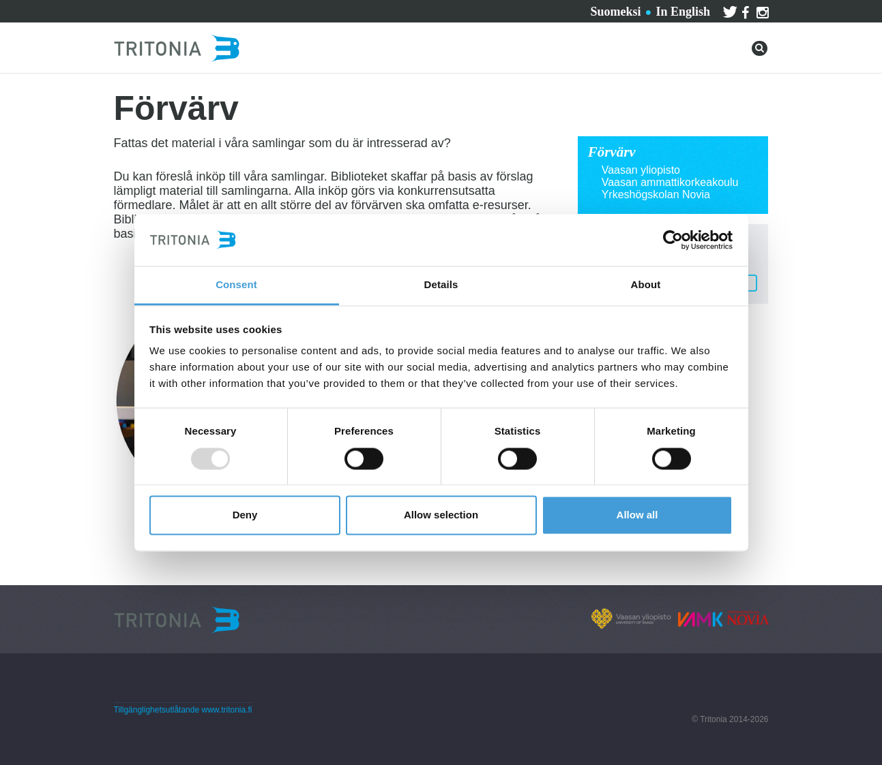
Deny (245, 515)
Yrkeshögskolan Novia (656, 194)
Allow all (637, 515)
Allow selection (441, 515)
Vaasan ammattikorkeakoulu (670, 182)
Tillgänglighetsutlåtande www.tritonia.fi (183, 710)
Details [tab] (441, 285)
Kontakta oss (264, 9)
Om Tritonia (345, 9)
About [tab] (646, 285)
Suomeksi (615, 11)
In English (683, 11)
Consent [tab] (236, 285)
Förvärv (612, 152)
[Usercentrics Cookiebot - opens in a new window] (673, 240)
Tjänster (188, 9)
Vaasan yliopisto (641, 170)
